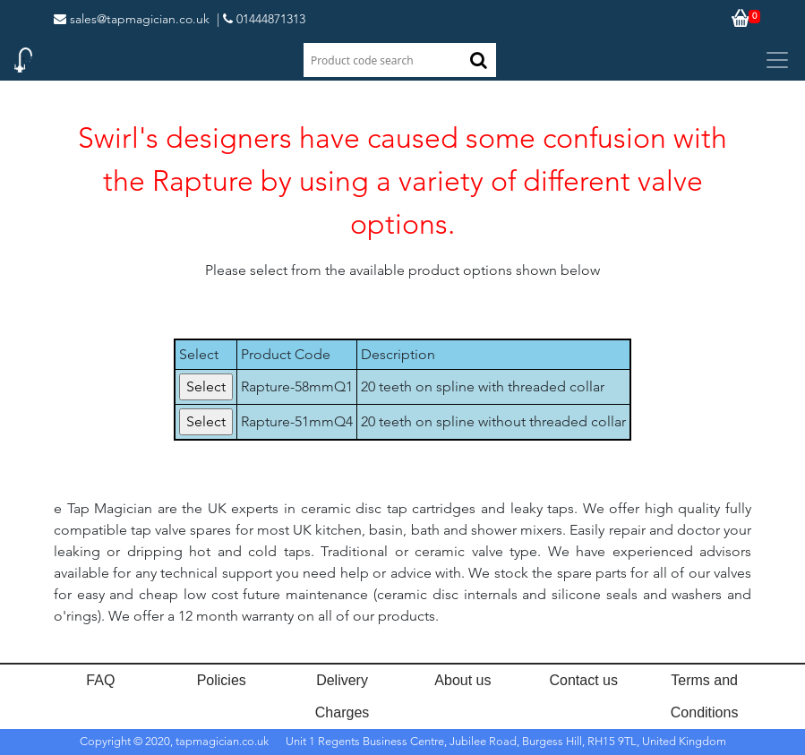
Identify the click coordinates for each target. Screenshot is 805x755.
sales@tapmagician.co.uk (132, 19)
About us (462, 680)
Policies (221, 680)
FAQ (100, 680)
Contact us (584, 680)
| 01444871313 (261, 19)
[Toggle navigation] (777, 60)
